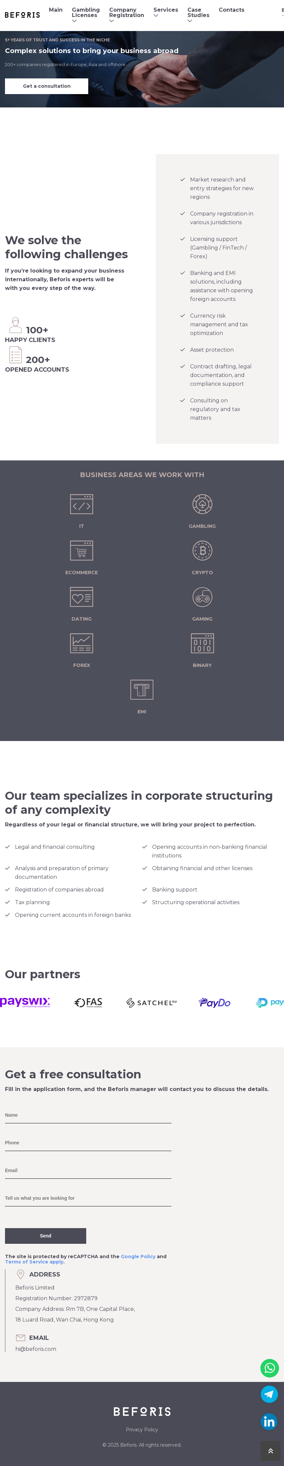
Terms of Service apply (34, 1262)
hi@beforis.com (35, 1349)
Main (56, 10)
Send (45, 1235)
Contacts (231, 10)
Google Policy (138, 1256)
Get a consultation (47, 86)
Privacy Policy (142, 1430)
